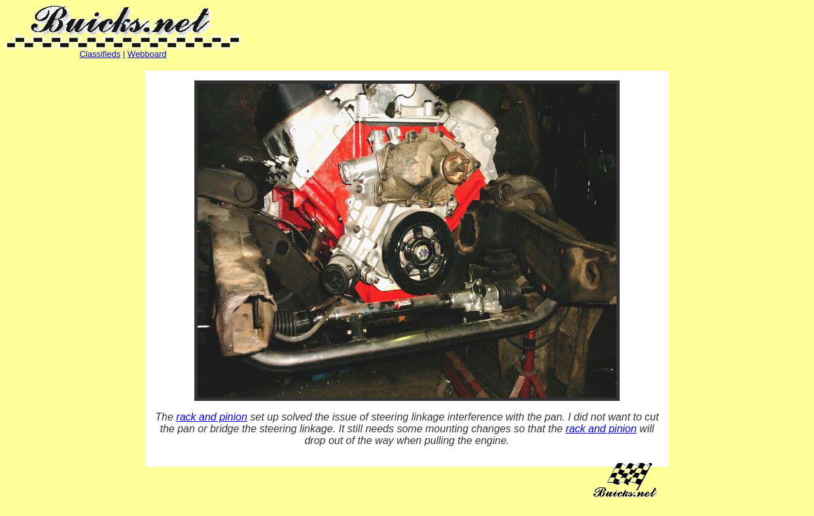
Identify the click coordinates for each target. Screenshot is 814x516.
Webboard (147, 54)
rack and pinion (211, 416)
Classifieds (99, 54)
